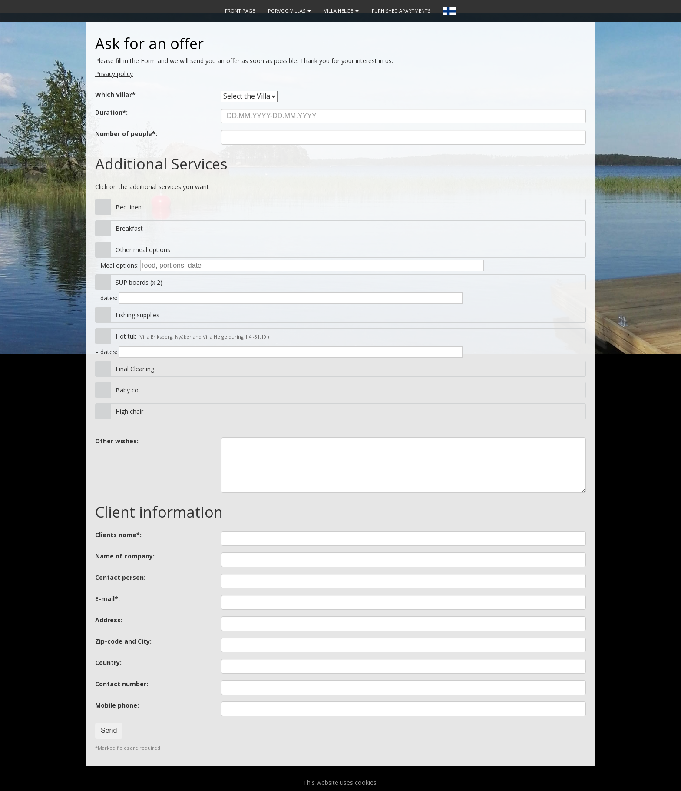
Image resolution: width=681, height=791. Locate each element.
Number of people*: (126, 133)
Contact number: (121, 684)
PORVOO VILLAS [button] (289, 10)
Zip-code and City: (123, 641)
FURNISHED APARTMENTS (401, 10)
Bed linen (129, 207)
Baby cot (128, 390)
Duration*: (111, 112)
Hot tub (192, 336)
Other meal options (143, 250)
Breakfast (129, 228)
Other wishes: (117, 441)
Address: (108, 620)
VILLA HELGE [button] (341, 10)
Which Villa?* (115, 94)
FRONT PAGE (240, 10)
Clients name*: (118, 535)
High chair (129, 411)
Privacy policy (114, 74)
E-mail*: (107, 598)
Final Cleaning (135, 369)
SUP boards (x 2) (139, 282)
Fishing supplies (137, 315)
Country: (108, 662)
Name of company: (125, 556)
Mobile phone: (117, 705)
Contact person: (120, 577)
